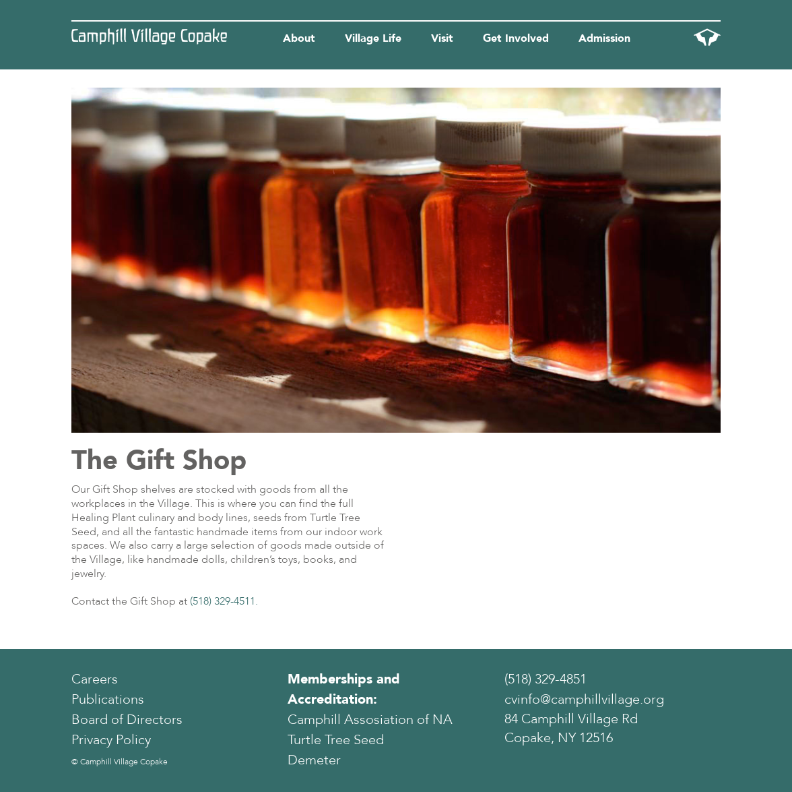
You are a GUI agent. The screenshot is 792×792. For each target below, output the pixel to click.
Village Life (373, 39)
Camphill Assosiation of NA (370, 719)
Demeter (314, 760)
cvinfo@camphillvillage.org (584, 699)
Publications (107, 699)
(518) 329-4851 (545, 679)
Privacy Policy (111, 740)
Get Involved (516, 39)
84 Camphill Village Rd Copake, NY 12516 (571, 729)
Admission (604, 39)
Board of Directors (127, 719)
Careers (94, 679)
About (299, 39)
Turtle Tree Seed (336, 740)
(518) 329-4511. (224, 601)
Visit (442, 39)
